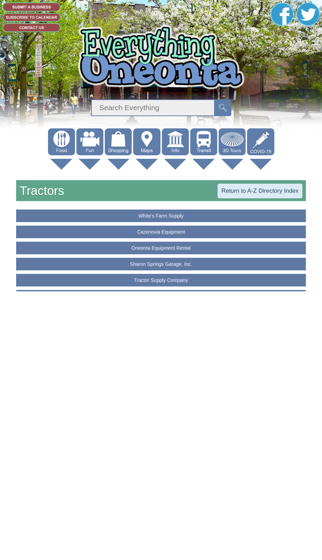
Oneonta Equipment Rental (161, 248)
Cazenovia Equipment (161, 232)
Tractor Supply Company (161, 280)
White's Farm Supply (161, 216)
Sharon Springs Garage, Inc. (161, 264)
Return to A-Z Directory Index (260, 190)
